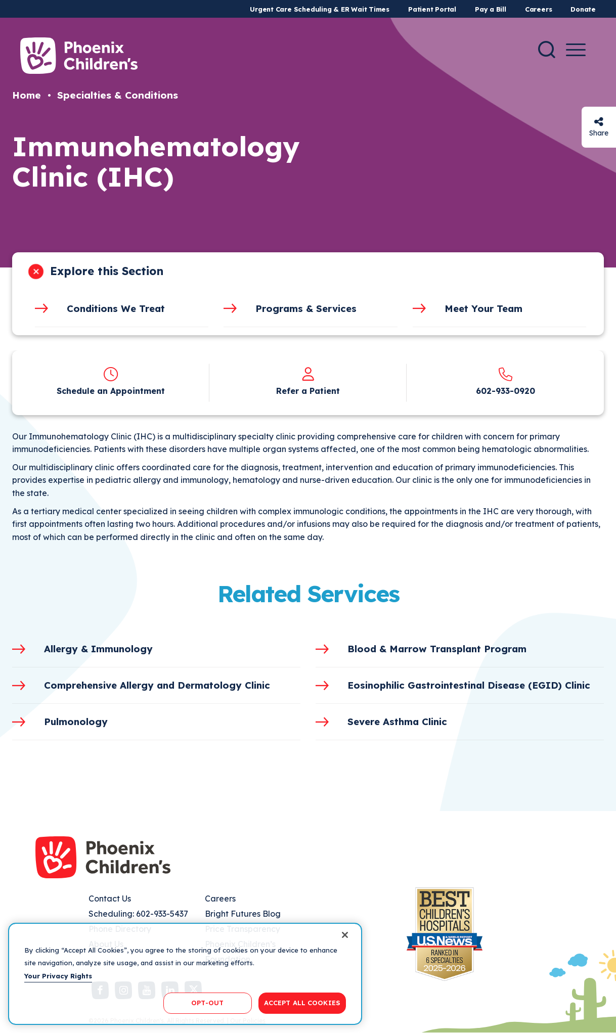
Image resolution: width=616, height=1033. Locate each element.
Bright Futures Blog (243, 914)
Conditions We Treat (116, 308)
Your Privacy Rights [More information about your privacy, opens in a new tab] (58, 976)
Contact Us (110, 898)
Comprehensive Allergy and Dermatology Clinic (157, 685)
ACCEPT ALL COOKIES (302, 1003)
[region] (185, 974)
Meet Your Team (483, 308)
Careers (538, 9)
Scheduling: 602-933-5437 (138, 914)
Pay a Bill (490, 9)
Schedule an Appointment (111, 391)
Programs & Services (306, 308)
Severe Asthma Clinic (397, 721)
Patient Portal (432, 9)
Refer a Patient (308, 391)
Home (26, 95)
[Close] (345, 935)
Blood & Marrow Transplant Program (436, 649)
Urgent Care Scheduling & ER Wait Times (319, 9)
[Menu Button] (576, 49)
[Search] (546, 49)
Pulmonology (76, 721)
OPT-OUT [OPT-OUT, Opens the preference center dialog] (207, 1003)
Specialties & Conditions (117, 95)
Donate (583, 9)
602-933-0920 (505, 391)
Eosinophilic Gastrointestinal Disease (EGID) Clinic (468, 685)
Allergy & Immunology (98, 649)
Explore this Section (106, 271)
